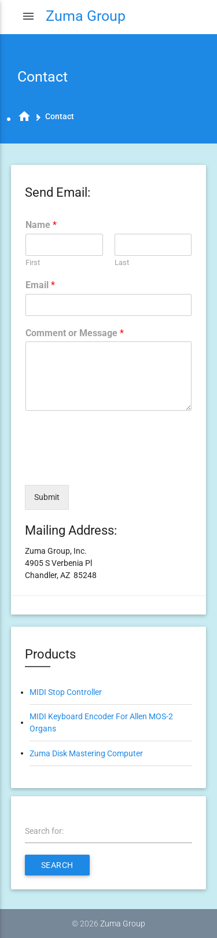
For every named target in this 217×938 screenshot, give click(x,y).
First (32, 262)
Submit (47, 497)
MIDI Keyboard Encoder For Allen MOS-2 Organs (101, 722)
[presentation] (113, 465)
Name (41, 224)
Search (57, 865)
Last (122, 262)
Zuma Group (122, 923)
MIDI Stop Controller (66, 692)
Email (40, 284)
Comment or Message (74, 333)
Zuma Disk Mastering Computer (86, 753)
